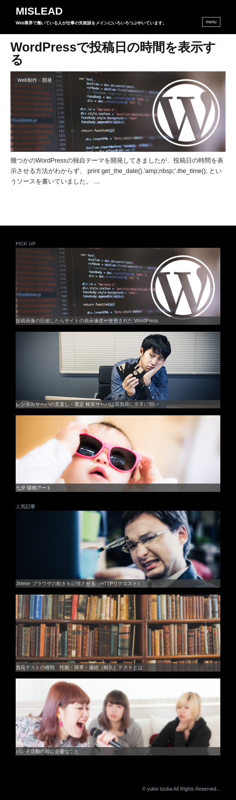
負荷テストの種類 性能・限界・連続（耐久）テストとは (79, 667)
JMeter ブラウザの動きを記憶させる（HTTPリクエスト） (79, 583)
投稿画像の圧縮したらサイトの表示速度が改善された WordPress (87, 320)
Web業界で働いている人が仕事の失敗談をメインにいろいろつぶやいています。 (91, 23)
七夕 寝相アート (33, 488)
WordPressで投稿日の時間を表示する (113, 53)
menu (211, 21)
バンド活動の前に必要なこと (47, 751)
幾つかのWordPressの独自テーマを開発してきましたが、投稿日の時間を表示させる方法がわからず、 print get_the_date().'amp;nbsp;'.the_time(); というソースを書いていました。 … (116, 171)
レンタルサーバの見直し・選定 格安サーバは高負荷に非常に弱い (87, 404)
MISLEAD (39, 11)
